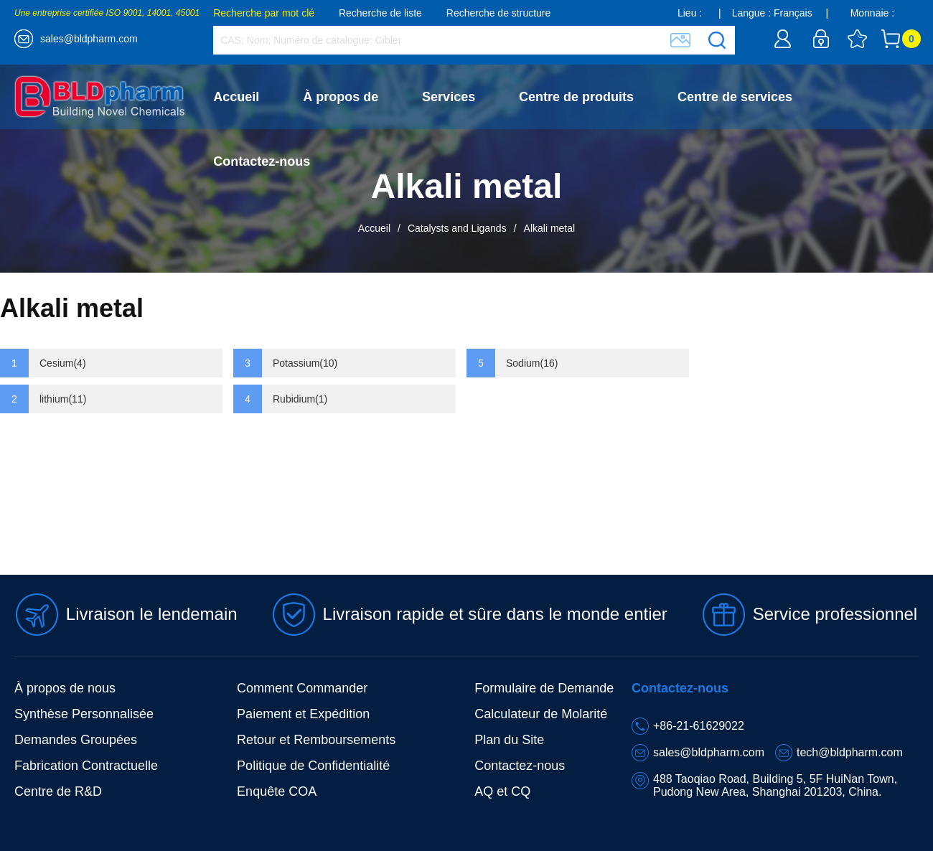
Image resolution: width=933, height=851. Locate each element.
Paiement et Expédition (303, 714)
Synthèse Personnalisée (84, 714)
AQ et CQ (502, 791)
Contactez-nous (261, 161)
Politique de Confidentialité (313, 765)
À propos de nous (65, 688)
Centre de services (735, 97)
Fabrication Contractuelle (86, 765)
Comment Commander (302, 688)
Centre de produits (576, 97)
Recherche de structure (498, 13)
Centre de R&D (58, 791)
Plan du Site (509, 740)
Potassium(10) (305, 363)
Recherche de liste (380, 13)
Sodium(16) (532, 363)
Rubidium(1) (300, 399)
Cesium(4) (62, 363)
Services (448, 97)
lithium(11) (62, 399)
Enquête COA (277, 791)
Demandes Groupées (75, 740)
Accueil (236, 97)
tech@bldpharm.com (850, 752)
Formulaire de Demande (544, 688)
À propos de (340, 97)
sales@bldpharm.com (89, 38)
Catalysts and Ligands (457, 228)
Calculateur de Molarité (540, 714)
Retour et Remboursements (316, 740)
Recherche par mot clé (263, 13)
